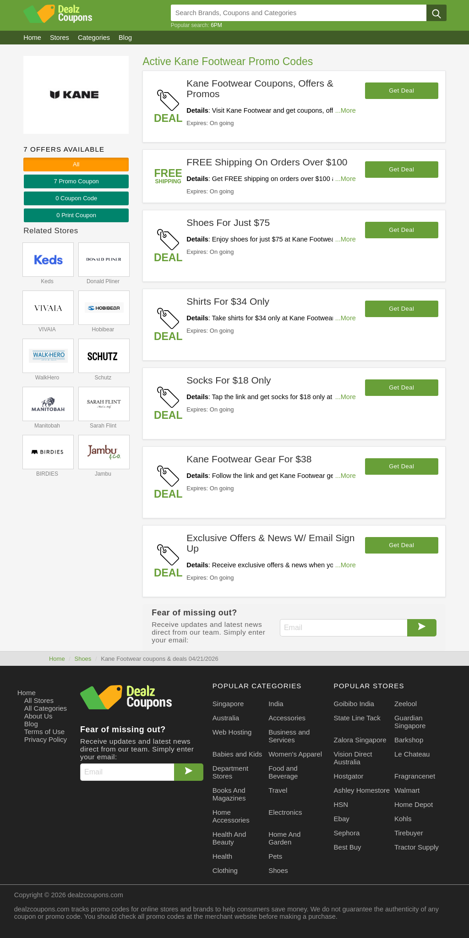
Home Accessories (231, 816)
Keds (47, 281)
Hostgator (349, 776)
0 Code (76, 198)
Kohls (403, 819)
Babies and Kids (237, 754)
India (276, 704)
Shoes (82, 658)
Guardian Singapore (409, 722)
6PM (216, 25)
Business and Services (289, 736)
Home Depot (413, 804)
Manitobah (47, 425)
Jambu (103, 474)
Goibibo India (354, 704)
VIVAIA (47, 329)
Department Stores (230, 772)
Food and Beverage (283, 772)
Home (57, 658)
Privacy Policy (45, 739)
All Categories (45, 708)
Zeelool (405, 704)
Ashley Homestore (362, 790)
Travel (277, 790)
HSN (341, 804)
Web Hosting (232, 732)
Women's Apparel (295, 754)
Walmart (407, 790)
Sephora (347, 833)
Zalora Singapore (360, 740)
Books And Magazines (229, 794)
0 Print (76, 215)
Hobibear (103, 329)
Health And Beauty (229, 838)
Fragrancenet (414, 776)
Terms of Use (44, 731)
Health (222, 856)
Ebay (341, 819)
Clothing (225, 870)
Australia (226, 718)
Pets (275, 856)
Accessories (286, 718)
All (76, 164)
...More (345, 110)
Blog (31, 724)
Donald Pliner (103, 281)
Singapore (228, 704)
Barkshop (408, 740)
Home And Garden (284, 838)
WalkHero (47, 377)
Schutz (103, 377)
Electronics (285, 812)
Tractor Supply (416, 847)
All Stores (39, 700)
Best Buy (347, 847)
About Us (38, 716)
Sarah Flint (103, 425)
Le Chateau (412, 754)
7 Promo (76, 181)
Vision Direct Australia (353, 758)
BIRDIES (47, 474)
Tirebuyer (408, 833)
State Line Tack (357, 718)
